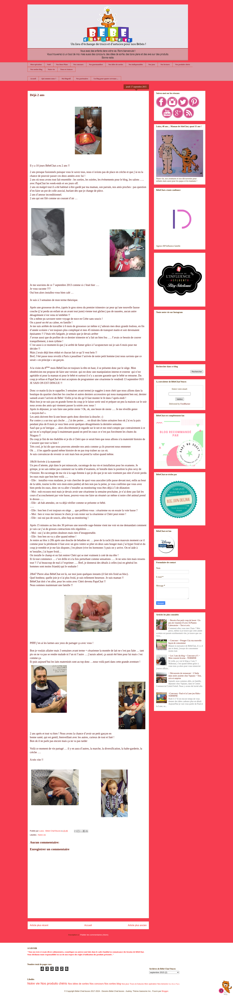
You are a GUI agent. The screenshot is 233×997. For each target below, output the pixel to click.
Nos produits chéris (182, 64)
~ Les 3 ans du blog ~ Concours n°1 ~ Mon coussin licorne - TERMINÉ (184, 657)
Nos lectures (165, 64)
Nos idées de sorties (115, 64)
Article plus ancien (137, 925)
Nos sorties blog (36, 69)
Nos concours (78, 64)
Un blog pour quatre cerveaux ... (106, 79)
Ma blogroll (66, 79)
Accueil (33, 79)
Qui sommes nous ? (48, 79)
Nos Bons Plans (62, 64)
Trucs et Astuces (66, 69)
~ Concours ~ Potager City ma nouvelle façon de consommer (185, 641)
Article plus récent (39, 925)
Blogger (165, 991)
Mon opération (36, 64)
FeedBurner (185, 404)
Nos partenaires (82, 79)
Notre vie (51, 69)
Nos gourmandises (96, 64)
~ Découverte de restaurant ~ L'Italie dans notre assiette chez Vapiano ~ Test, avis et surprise (185, 675)
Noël (49, 64)
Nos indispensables (136, 64)
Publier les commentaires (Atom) (94, 935)
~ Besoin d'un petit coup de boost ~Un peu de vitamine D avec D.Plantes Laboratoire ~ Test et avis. (184, 623)
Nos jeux (151, 64)
